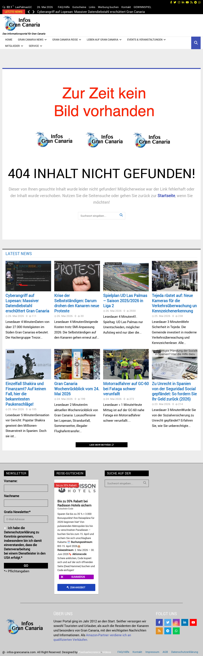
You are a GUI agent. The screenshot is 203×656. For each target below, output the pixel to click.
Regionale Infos (113, 263)
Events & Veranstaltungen (144, 39)
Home (8, 39)
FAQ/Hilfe (64, 7)
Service (34, 46)
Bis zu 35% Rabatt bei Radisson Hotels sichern (74, 503)
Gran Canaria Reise (65, 39)
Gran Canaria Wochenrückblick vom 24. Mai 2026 (76, 389)
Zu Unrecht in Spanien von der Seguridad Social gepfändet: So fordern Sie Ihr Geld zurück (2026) (174, 391)
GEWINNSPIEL (142, 7)
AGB (165, 652)
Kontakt (126, 7)
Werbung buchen (108, 7)
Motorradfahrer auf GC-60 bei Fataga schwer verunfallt (126, 389)
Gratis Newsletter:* (17, 512)
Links (92, 7)
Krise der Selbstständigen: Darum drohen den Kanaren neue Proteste (76, 303)
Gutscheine (79, 7)
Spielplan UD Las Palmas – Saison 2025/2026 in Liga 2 (125, 300)
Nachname (11, 496)
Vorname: (10, 481)
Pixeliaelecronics (89, 652)
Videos (106, 652)
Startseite (166, 195)
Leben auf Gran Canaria (102, 39)
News (10, 263)
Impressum (152, 652)
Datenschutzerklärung (184, 652)
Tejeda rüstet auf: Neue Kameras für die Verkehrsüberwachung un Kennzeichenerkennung (174, 303)
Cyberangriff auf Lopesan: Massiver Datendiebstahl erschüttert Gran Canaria (91, 12)
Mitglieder (12, 46)
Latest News (19, 253)
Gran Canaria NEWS (30, 39)
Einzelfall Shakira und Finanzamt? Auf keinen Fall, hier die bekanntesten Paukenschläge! (26, 394)
